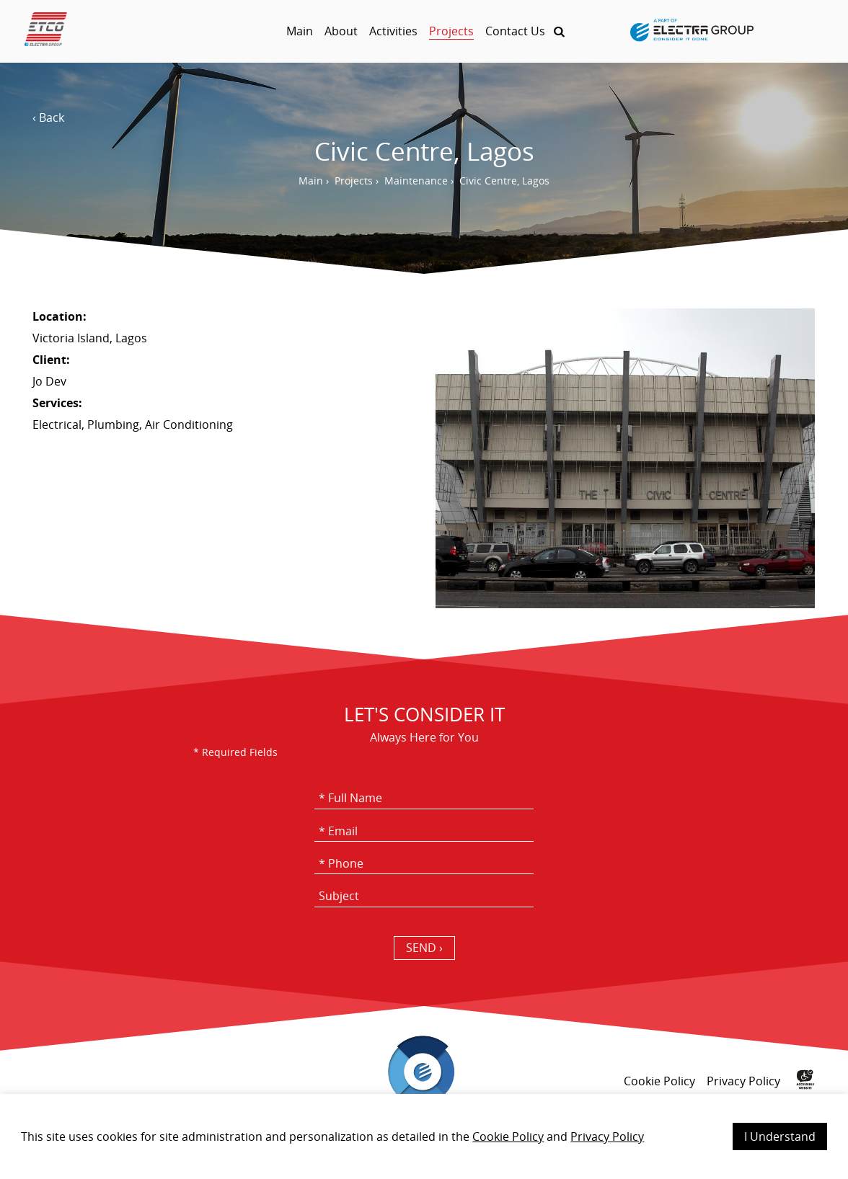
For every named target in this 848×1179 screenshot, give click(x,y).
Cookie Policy (508, 1136)
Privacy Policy (607, 1136)
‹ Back (48, 117)
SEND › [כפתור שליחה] (424, 948)
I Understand (780, 1136)
